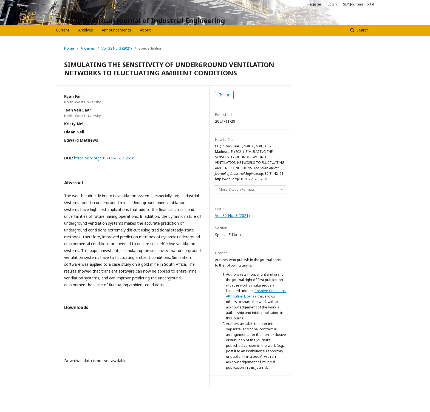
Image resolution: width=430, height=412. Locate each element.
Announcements (116, 30)
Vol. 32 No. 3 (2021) (116, 48)
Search (362, 30)
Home (69, 48)
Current (62, 30)
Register (314, 4)
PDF (226, 95)
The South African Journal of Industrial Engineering (140, 20)
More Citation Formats (237, 189)
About (145, 30)
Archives (85, 30)
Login (332, 4)
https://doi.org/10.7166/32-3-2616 (104, 158)
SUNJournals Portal (358, 4)
